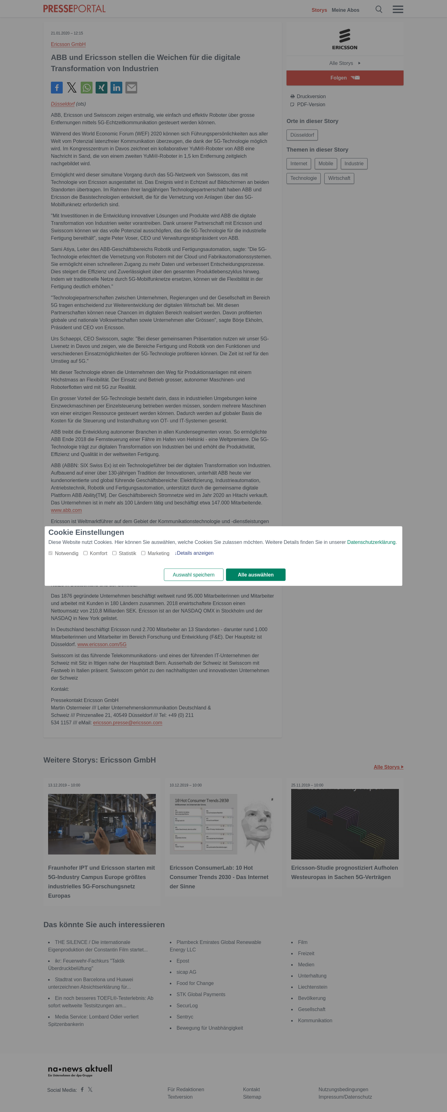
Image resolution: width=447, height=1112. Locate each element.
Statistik (127, 553)
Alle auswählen (256, 574)
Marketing (158, 553)
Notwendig (67, 553)
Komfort (98, 553)
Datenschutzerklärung (371, 542)
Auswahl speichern (193, 574)
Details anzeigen (195, 553)
